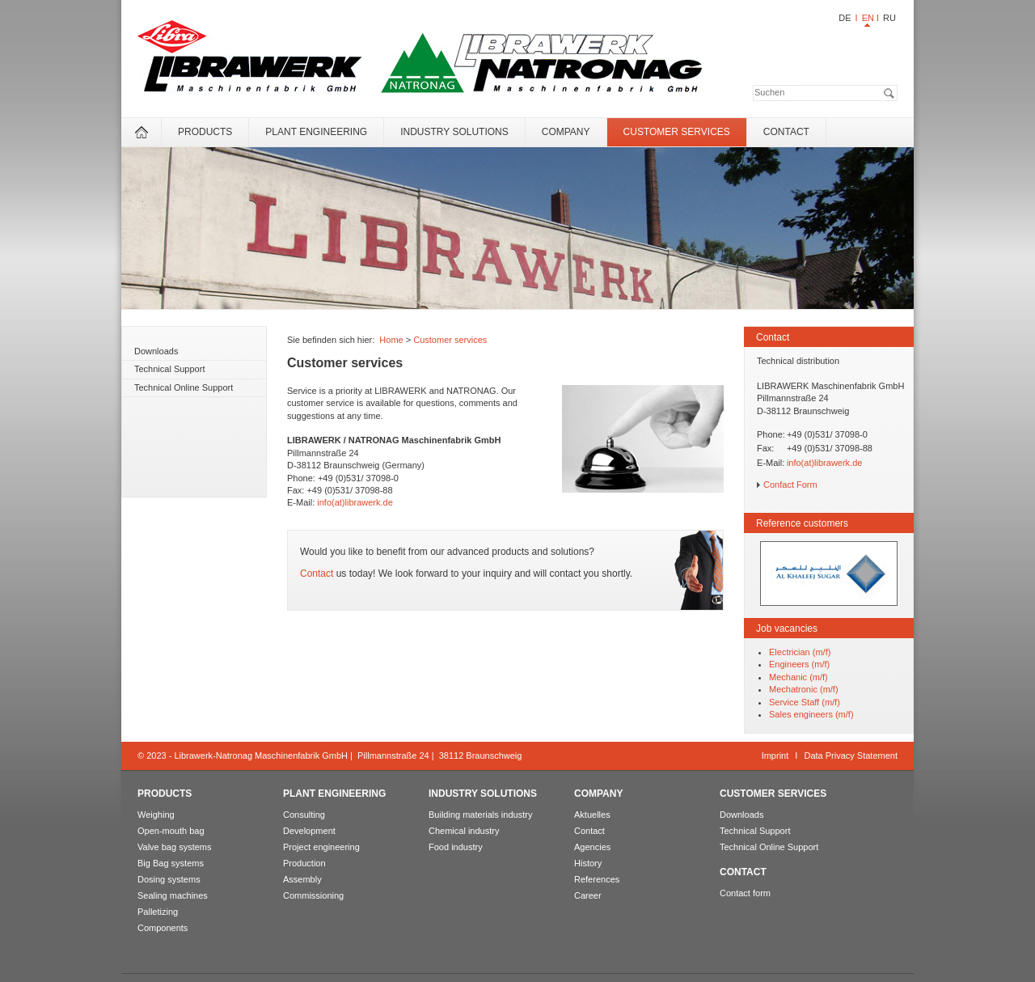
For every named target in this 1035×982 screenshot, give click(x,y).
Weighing (156, 814)
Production (304, 863)
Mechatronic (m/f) (804, 689)
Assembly (302, 879)
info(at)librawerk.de (355, 502)
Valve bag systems (174, 847)
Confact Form (790, 484)
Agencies (592, 847)
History (588, 863)
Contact (786, 132)
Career (588, 895)
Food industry (456, 847)
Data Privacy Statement (851, 755)
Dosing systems (169, 879)
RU (889, 18)
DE (845, 18)
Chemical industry (464, 831)
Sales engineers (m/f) (811, 714)
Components (162, 928)
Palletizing (157, 911)
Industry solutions (454, 132)
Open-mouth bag (171, 831)
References (596, 879)
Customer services (676, 132)
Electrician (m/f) (799, 652)
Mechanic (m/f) (798, 677)
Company (566, 132)
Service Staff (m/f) (804, 702)
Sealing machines (172, 895)
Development (309, 831)
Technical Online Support (183, 387)
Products (205, 132)
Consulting (304, 814)
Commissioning (313, 895)
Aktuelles (592, 814)
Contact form (745, 893)
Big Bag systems (170, 863)
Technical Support (169, 369)
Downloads (156, 351)
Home (391, 340)
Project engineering (321, 847)
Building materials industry (480, 814)
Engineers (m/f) (799, 664)
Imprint (775, 755)
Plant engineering (316, 132)
